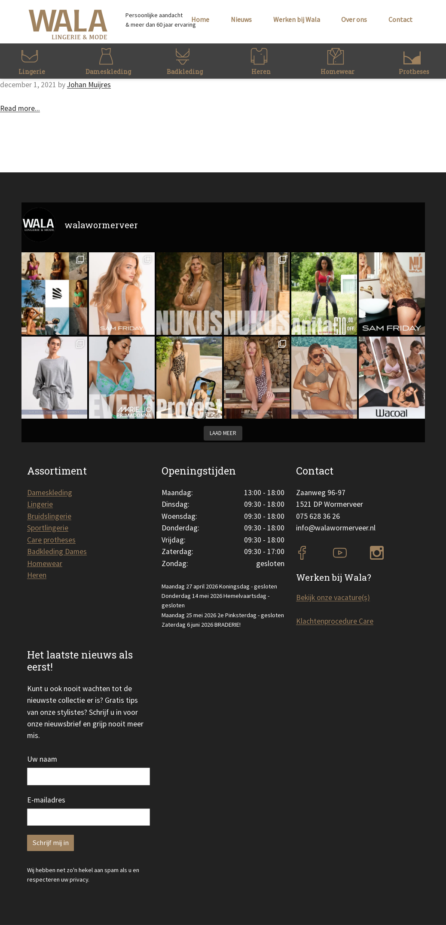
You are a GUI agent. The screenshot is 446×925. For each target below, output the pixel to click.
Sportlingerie (47, 528)
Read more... (20, 108)
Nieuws (241, 19)
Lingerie (40, 504)
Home (200, 19)
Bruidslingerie (49, 516)
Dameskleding (49, 492)
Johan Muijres (89, 84)
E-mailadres (46, 800)
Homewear (44, 563)
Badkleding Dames (57, 551)
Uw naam (42, 759)
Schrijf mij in (50, 842)
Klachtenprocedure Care (334, 621)
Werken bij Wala (296, 19)
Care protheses (51, 540)
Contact (400, 19)
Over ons (354, 19)
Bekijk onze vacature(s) (333, 597)
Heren (36, 575)
